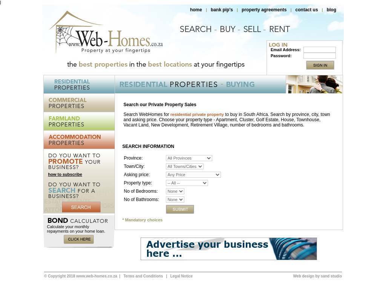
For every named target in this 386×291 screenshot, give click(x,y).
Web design (303, 276)
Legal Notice (181, 276)
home (196, 9)
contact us (307, 9)
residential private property (197, 114)
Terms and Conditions (143, 276)
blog (331, 9)
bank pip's (222, 9)
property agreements (264, 9)
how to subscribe (65, 174)
